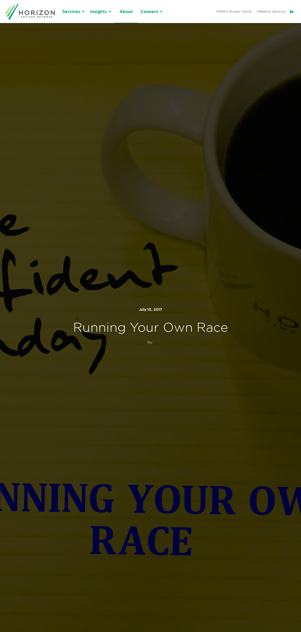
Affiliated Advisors (271, 11)
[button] (74, 11)
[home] (30, 11)
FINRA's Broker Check (234, 11)
